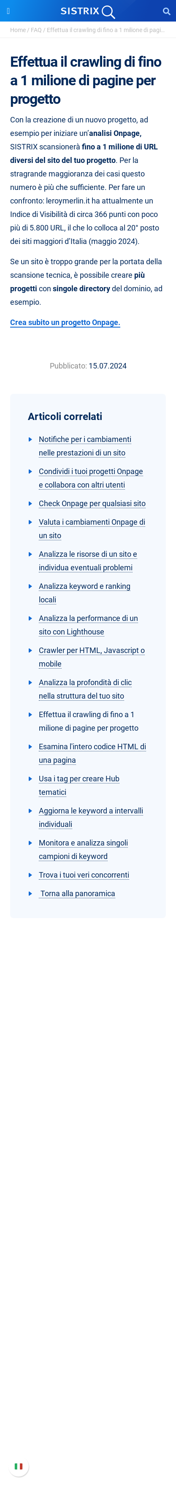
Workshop (88, 1297)
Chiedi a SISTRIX (88, 1283)
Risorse (88, 1267)
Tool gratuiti (88, 1337)
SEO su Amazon (88, 1227)
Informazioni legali (88, 1158)
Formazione (88, 1131)
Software (88, 1184)
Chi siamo (88, 1104)
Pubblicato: (68, 365)
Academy (88, 1310)
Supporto (88, 1377)
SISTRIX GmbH (88, 1087)
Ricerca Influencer (88, 1241)
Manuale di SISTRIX (88, 1394)
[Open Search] (166, 11)
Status (88, 1448)
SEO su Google (88, 1214)
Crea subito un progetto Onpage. (65, 322)
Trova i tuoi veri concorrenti (84, 874)
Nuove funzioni (88, 1407)
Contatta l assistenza (88, 1434)
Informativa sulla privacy (88, 1144)
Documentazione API (88, 1421)
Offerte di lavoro (88, 1117)
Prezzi (88, 1200)
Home (18, 30)
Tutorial (88, 1351)
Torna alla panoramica (77, 893)
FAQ (36, 30)
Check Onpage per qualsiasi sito (92, 503)
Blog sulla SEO (88, 1324)
